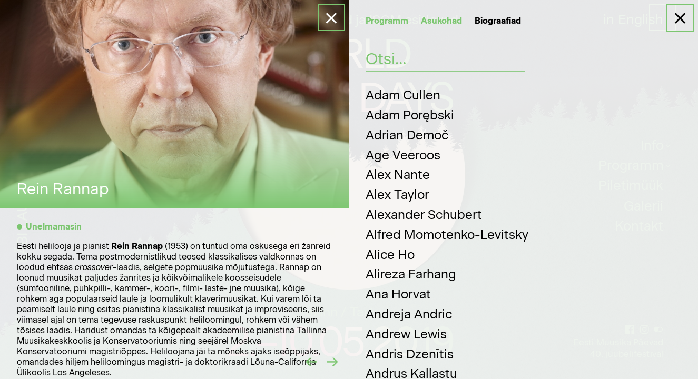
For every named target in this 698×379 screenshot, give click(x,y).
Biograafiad (498, 21)
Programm (387, 21)
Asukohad (441, 21)
